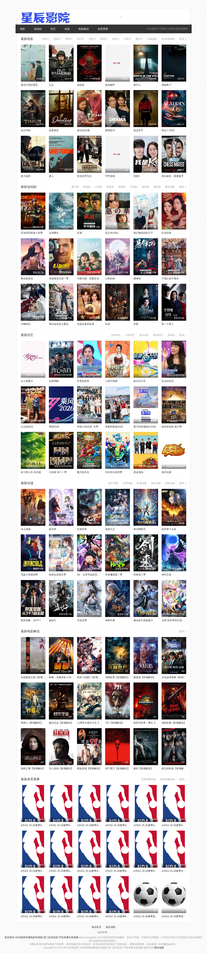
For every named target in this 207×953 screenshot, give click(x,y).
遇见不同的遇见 (29, 84)
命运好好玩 (168, 381)
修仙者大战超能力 (143, 620)
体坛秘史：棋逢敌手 (173, 176)
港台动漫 (156, 483)
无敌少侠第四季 (29, 574)
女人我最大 (27, 381)
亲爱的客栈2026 (114, 426)
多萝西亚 (54, 130)
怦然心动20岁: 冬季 (87, 426)
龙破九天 (110, 529)
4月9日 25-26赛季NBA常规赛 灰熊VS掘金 (72, 825)
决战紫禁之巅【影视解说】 (35, 677)
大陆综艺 (116, 335)
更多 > (182, 38)
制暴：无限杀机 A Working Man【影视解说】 (73, 677)
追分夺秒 (26, 130)
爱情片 (69, 38)
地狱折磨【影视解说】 (174, 722)
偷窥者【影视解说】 (144, 677)
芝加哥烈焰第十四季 (32, 232)
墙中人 (137, 84)
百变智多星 (83, 381)
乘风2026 (54, 426)
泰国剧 (157, 186)
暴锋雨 (137, 278)
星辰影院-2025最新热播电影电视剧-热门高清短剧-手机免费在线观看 (41, 937)
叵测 (79, 232)
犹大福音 (26, 176)
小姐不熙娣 (111, 381)
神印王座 (166, 574)
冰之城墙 (26, 529)
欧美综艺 (158, 335)
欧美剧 (110, 186)
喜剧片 (57, 38)
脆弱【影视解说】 (143, 768)
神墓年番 (110, 620)
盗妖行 (52, 620)
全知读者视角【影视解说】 (176, 677)
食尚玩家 (166, 472)
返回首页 (96, 927)
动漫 (67, 28)
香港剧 (86, 186)
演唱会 (171, 335)
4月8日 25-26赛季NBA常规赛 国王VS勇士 (156, 871)
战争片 (115, 38)
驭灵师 (52, 529)
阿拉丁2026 (168, 130)
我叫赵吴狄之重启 (58, 324)
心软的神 (110, 278)
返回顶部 (110, 927)
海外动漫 (170, 483)
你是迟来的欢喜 (85, 324)
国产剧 (75, 186)
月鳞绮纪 (26, 324)
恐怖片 (92, 38)
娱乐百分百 (139, 381)
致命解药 (110, 84)
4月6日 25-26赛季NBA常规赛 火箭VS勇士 (128, 916)
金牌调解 (54, 381)
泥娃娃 (80, 84)
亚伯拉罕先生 (84, 176)
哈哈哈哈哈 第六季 (172, 426)
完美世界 (82, 529)
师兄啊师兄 (139, 529)
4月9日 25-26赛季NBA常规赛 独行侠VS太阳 (101, 825)
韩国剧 (122, 186)
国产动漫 (113, 483)
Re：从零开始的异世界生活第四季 (95, 574)
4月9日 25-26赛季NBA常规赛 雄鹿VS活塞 (156, 825)
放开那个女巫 (169, 529)
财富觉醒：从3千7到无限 (34, 620)
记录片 (127, 38)
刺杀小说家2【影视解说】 (91, 677)
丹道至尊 (82, 620)
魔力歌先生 (83, 472)
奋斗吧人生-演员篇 (31, 472)
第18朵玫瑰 (83, 130)
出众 (51, 84)
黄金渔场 (138, 472)
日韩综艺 (130, 335)
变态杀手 (138, 130)
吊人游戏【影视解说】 (61, 768)
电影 (22, 28)
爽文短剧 (170, 186)
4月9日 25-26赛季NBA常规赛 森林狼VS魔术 (45, 825)
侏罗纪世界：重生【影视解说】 (150, 722)
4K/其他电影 (168, 38)
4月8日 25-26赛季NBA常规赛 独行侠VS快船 (101, 916)
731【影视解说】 (114, 722)
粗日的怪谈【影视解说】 (175, 768)
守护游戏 (110, 176)
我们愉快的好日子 (143, 232)
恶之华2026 (111, 232)
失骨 (107, 324)
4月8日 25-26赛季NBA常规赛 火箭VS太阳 (72, 916)
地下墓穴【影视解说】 (117, 768)
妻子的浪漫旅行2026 (144, 426)
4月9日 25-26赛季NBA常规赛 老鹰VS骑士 (128, 825)
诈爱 (135, 324)
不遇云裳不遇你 (170, 278)
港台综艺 (144, 335)
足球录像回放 (148, 779)
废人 (51, 176)
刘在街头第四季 (113, 472)
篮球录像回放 (167, 779)
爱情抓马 (110, 130)
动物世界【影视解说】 (117, 677)
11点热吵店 (27, 426)
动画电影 (152, 38)
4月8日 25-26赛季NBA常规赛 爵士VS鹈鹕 (43, 916)
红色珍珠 (166, 232)
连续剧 (38, 28)
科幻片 (80, 38)
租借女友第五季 (57, 574)
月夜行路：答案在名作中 (90, 278)
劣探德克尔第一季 (58, 278)
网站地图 (159, 947)
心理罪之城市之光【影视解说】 (94, 722)
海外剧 (145, 186)
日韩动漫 (127, 483)
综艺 (53, 28)
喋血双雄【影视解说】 (89, 768)
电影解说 (83, 28)
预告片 (139, 38)
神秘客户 (166, 84)
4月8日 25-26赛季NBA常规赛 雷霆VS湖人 (128, 871)
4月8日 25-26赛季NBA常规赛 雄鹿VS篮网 (72, 871)
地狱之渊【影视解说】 (33, 768)
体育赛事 (103, 28)
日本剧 (133, 186)
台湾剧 (98, 186)
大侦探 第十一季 (58, 472)
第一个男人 (168, 324)
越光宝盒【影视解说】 (61, 722)
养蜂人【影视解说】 (32, 722)
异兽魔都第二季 (113, 574)
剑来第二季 (139, 574)
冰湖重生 (54, 232)
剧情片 (104, 38)
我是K (136, 176)
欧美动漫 (142, 483)
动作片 (45, 38)
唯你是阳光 (27, 278)
